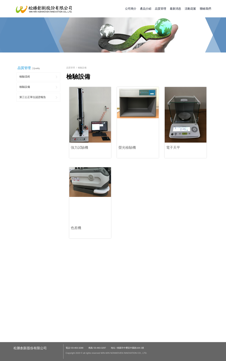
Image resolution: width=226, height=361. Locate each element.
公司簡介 (130, 8)
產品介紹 (145, 8)
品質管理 (160, 8)
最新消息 (175, 8)
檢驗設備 (24, 86)
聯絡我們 (205, 8)
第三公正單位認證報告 (32, 97)
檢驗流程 (24, 76)
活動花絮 (190, 8)
